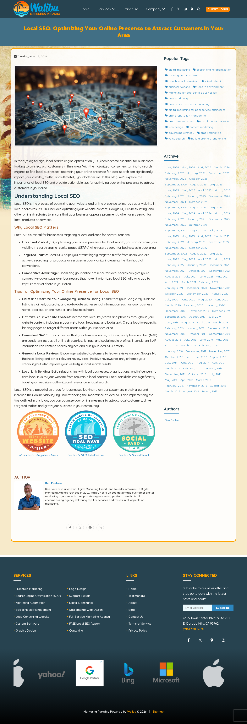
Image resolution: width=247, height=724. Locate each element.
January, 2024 (196, 219)
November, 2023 (175, 224)
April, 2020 (221, 299)
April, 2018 (171, 345)
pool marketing (176, 98)
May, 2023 (188, 236)
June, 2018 (206, 339)
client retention (213, 81)
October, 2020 (174, 293)
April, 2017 (218, 362)
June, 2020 (188, 299)
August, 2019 (197, 316)
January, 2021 (174, 287)
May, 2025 (188, 190)
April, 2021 (171, 282)
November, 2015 (197, 385)
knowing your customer (181, 75)
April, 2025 (204, 190)
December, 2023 (219, 219)
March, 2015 (172, 391)
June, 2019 (171, 322)
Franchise (130, 9)
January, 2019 (196, 328)
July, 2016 (215, 374)
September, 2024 (176, 207)
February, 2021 (208, 282)
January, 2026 (196, 173)
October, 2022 (198, 247)
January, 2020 (215, 305)
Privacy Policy (138, 630)
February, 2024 (174, 219)
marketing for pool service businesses (191, 92)
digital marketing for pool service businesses (195, 109)
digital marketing (177, 69)
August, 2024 (198, 207)
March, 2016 (203, 379)
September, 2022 (176, 253)
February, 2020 (193, 305)
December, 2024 (219, 196)
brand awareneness (179, 121)
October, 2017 (174, 357)
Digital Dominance (81, 603)
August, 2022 (198, 253)
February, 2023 (174, 242)
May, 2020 (205, 299)
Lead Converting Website (32, 616)
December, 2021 (219, 264)
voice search (175, 138)
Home (85, 9)
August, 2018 (173, 339)
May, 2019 (187, 322)
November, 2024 (175, 201)
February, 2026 (174, 173)
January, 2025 (196, 196)
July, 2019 (214, 316)
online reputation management (186, 115)
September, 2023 (176, 230)
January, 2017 (213, 368)
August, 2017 (218, 357)
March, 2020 (173, 305)
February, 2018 (208, 345)
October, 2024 (198, 201)
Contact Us (136, 616)
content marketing (199, 127)
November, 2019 (199, 310)
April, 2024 (204, 213)
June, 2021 (206, 276)
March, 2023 (221, 236)
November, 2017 (219, 351)
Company (155, 9)
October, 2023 (198, 224)
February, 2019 (174, 328)
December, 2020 (196, 287)
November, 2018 (175, 333)
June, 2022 (172, 259)
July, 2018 (190, 339)
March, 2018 (188, 345)
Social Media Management (33, 610)
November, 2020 (220, 287)
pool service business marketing (187, 104)
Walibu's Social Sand (134, 455)
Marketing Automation (30, 603)
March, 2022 (222, 259)
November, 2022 (175, 247)
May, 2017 (202, 362)
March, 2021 (188, 282)
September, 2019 (175, 316)
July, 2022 (216, 253)
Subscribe (223, 608)
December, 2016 (175, 374)
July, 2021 (190, 276)
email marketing (209, 132)
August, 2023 (198, 230)
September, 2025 (176, 184)
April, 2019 (203, 322)
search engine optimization (212, 69)
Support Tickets (79, 596)
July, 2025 (216, 184)
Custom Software (27, 623)
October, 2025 (198, 178)
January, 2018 (174, 351)
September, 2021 (220, 270)
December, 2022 (218, 242)
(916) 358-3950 (193, 629)
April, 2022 (204, 259)
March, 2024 (222, 213)
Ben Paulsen (172, 420)
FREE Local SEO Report (84, 623)
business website (177, 86)
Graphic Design (26, 630)
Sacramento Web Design (86, 610)
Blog (132, 610)
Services (106, 9)
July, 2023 (215, 230)
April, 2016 (186, 379)
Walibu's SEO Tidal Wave (86, 455)
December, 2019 (175, 310)
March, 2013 (209, 391)
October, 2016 (197, 374)
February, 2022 (174, 264)
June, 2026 (172, 167)
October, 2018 (197, 333)
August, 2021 (173, 276)
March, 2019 (220, 322)
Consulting (76, 630)
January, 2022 (196, 264)
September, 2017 (196, 357)
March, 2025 (222, 190)
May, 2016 (171, 379)
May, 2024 (188, 213)
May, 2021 (222, 276)
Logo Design (77, 589)
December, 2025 (218, 173)
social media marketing (213, 121)
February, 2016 (174, 385)
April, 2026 (204, 167)
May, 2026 (188, 167)
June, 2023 (172, 236)
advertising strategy (179, 132)
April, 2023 (204, 236)
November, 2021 (175, 270)
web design (174, 127)
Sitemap (158, 711)
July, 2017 (171, 362)
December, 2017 (196, 351)
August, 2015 (218, 385)
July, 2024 (216, 207)
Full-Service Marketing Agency (89, 616)
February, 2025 (174, 196)
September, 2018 (220, 333)
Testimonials (137, 596)
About (133, 603)
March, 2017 (172, 368)
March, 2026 (221, 167)
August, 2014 (191, 391)
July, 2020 (171, 299)
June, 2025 (172, 190)
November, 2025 (175, 178)
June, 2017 (186, 362)
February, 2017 (192, 368)
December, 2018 (218, 328)
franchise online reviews (182, 81)
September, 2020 (198, 293)
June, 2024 (172, 213)
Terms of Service (140, 623)
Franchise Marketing (29, 589)
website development (208, 86)
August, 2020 (220, 293)
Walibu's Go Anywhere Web (38, 455)
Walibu (131, 711)
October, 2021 (197, 270)
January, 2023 (196, 242)
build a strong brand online (207, 138)
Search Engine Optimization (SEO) (38, 596)
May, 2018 (222, 339)
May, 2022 (188, 259)
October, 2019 (221, 310)
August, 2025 (198, 184)
